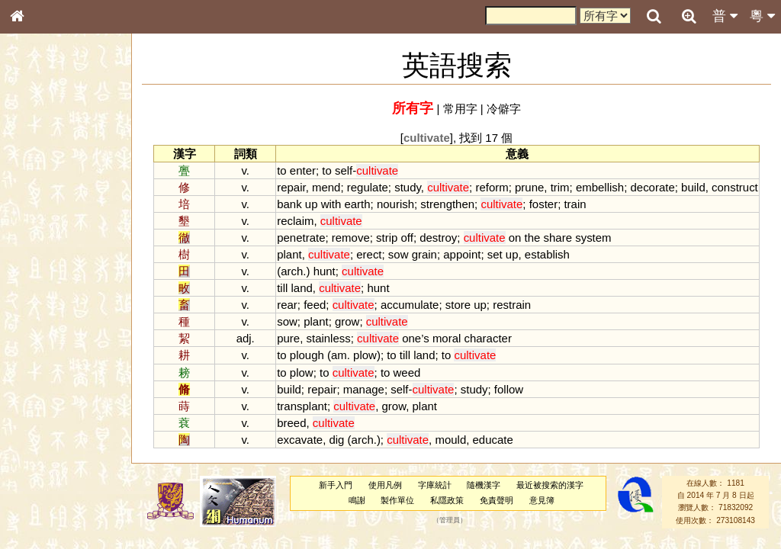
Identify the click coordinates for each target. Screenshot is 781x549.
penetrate (301, 237)
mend (326, 187)
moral (446, 338)
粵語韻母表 (42, 327)
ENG (67, 168)
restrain (512, 304)
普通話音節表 (46, 414)
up (311, 203)
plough (307, 354)
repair (291, 187)
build (693, 187)
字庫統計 (435, 485)
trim (560, 187)
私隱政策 (447, 500)
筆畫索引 (37, 217)
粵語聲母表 (42, 312)
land (302, 287)
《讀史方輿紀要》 (55, 482)
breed (291, 422)
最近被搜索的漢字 (549, 485)
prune (529, 187)
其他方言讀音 (46, 428)
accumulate (410, 304)
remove (351, 237)
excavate (300, 439)
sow (398, 254)
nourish (395, 203)
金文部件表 (42, 245)
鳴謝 (357, 500)
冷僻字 (504, 108)
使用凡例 (385, 485)
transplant (302, 406)
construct (735, 187)
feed (315, 304)
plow (365, 354)
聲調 (72, 401)
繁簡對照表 (42, 510)
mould (450, 439)
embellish (600, 187)
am (339, 354)
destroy (438, 237)
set (495, 254)
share (558, 237)
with (331, 203)
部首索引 (37, 203)
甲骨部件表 (42, 231)
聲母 (30, 401)
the (533, 237)
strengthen (447, 203)
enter (303, 170)
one (411, 338)
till (282, 287)
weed (407, 372)
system (593, 237)
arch (292, 271)
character (487, 338)
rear (287, 304)
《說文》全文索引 (55, 469)
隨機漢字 (483, 485)
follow (508, 389)
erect (368, 254)
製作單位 (397, 500)
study (407, 187)
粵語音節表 (42, 299)
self (343, 170)
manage (363, 389)
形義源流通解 (46, 259)
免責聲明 (496, 500)
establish (547, 254)
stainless (329, 338)
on (515, 237)
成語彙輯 (37, 496)
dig (336, 439)
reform (491, 187)
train (575, 203)
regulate (367, 187)
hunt (324, 271)
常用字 (460, 108)
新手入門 (335, 485)
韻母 (52, 401)
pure (288, 338)
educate (493, 439)
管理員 (449, 520)
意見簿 (541, 500)
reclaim (295, 220)
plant (289, 254)
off (407, 237)
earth (357, 203)
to (281, 170)
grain (424, 254)
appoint (461, 254)
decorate (652, 187)
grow (347, 321)
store (458, 304)
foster (543, 203)
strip (386, 237)
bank (289, 203)
